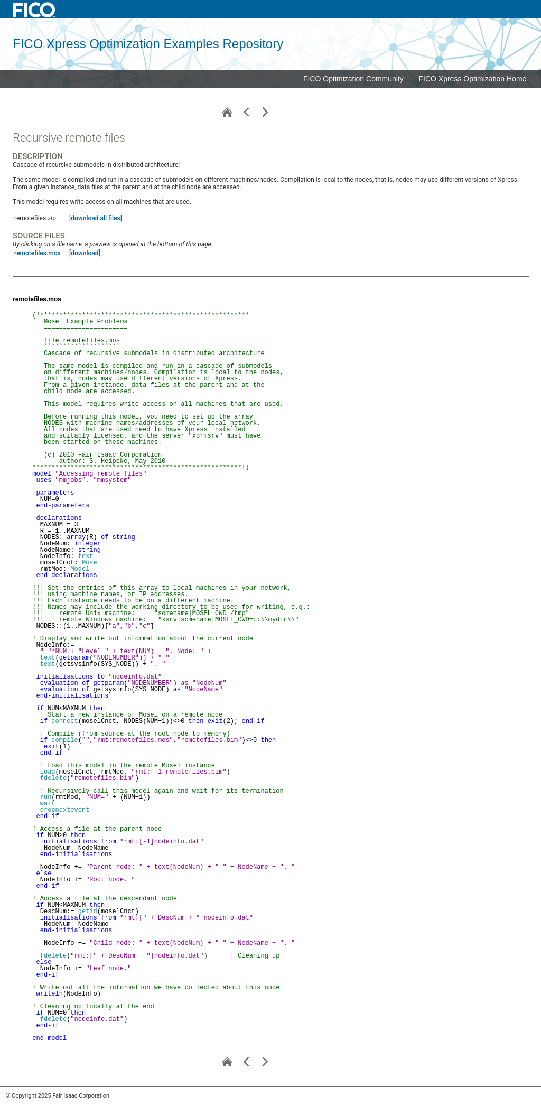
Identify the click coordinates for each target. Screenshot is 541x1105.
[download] (84, 253)
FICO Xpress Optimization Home (473, 79)
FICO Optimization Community (353, 79)
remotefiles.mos (37, 253)
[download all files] (95, 218)
